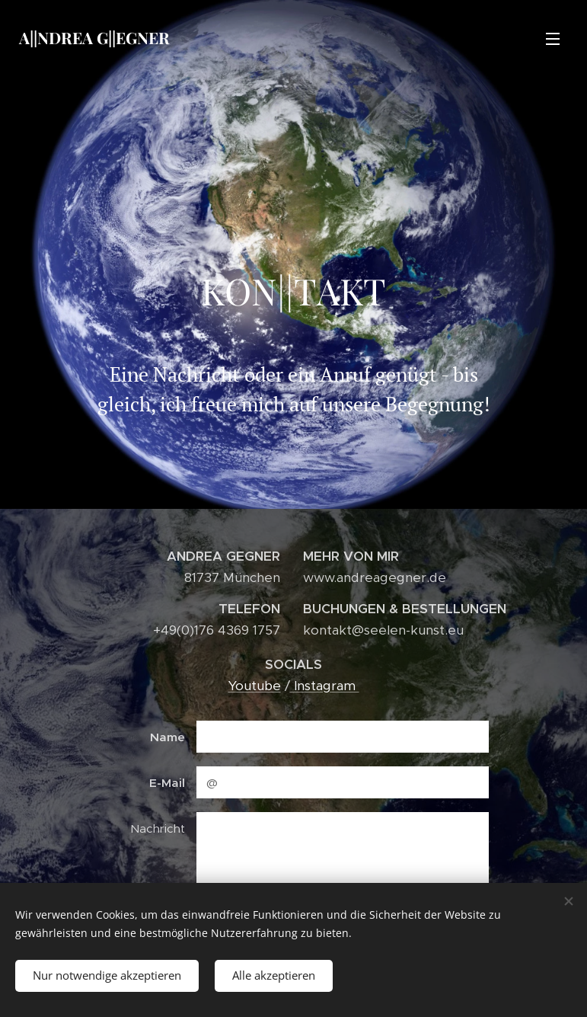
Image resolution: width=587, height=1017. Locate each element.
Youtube (254, 684)
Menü (553, 39)
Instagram (324, 684)
